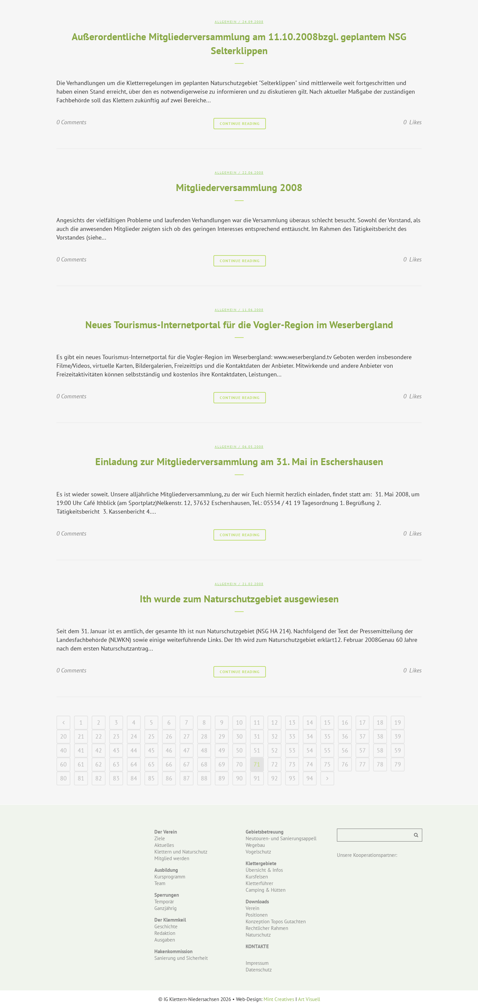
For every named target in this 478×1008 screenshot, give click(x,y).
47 (186, 750)
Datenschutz (259, 969)
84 (133, 778)
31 (257, 736)
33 (292, 736)
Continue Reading (240, 123)
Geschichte (166, 926)
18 (380, 722)
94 (309, 778)
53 (292, 750)
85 (151, 778)
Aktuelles (164, 845)
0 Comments (71, 122)
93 (292, 778)
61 (81, 764)
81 (81, 778)
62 (98, 764)
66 (169, 764)
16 (345, 722)
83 (116, 778)
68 (204, 764)
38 (380, 736)
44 (133, 750)
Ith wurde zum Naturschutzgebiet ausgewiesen (239, 598)
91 (257, 778)
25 (151, 736)
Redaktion (164, 933)
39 (397, 736)
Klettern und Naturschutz (180, 852)
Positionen (257, 915)
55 (327, 750)
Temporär (164, 901)
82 (98, 778)
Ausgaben (164, 940)
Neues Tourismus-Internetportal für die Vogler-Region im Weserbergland (239, 324)
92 (274, 778)
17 (362, 722)
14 (309, 722)
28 (204, 736)
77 (362, 764)
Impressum (257, 963)
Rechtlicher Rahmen (267, 928)
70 (239, 764)
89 (221, 778)
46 (169, 750)
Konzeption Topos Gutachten (276, 921)
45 (151, 750)
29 (221, 736)
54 (309, 750)
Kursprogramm (169, 876)
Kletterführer (259, 883)
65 (151, 764)
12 (274, 722)
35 (327, 736)
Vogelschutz (258, 852)
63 (116, 764)
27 (186, 736)
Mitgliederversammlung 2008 (239, 187)
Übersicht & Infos (264, 870)
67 (186, 764)
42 (98, 750)
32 (274, 736)
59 (397, 750)
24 (133, 736)
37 (362, 736)
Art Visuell (309, 999)
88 (204, 778)
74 (309, 764)
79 (397, 764)
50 (239, 750)
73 (292, 764)
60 (63, 764)
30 (239, 736)
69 (221, 764)
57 (362, 750)
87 (186, 778)
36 (345, 736)
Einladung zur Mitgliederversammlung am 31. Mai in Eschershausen (239, 461)
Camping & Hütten (265, 890)
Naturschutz (258, 935)
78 (380, 764)
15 (327, 722)
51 (257, 750)
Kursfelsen (257, 876)
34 (309, 736)
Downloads (257, 901)
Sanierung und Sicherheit (181, 958)
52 (274, 750)
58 (380, 750)
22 (98, 736)
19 (397, 722)
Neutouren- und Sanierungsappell (281, 838)
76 (345, 764)
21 (81, 736)
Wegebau (255, 845)
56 (345, 750)
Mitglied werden (171, 858)
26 (169, 736)
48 (204, 750)
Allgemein (226, 22)
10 (239, 722)
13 (292, 722)
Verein (252, 908)
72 (274, 764)
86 (169, 778)
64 (133, 764)
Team (159, 883)
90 (239, 778)
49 (221, 750)
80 (63, 778)
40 (63, 750)
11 (257, 722)
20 (63, 736)
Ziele (159, 838)
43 (116, 750)
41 (81, 750)
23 (116, 736)
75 (327, 764)
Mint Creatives (279, 999)
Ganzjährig (165, 908)
